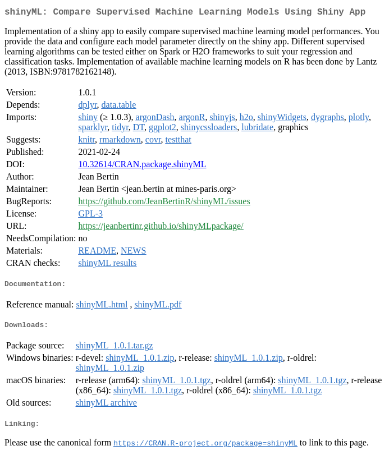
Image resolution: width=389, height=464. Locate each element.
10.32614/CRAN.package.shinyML (142, 166)
